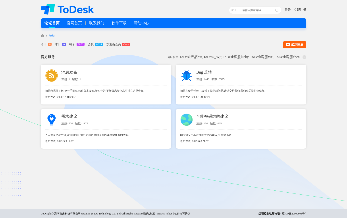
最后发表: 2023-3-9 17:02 (59, 141)
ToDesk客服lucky (236, 57)
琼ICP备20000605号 (293, 213)
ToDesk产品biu (190, 57)
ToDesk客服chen (287, 57)
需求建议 (69, 116)
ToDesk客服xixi (262, 57)
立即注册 (300, 9)
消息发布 (69, 72)
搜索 (277, 10)
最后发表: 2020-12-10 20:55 (60, 97)
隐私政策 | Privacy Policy (158, 213)
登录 (288, 9)
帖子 (234, 10)
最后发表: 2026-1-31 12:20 (195, 97)
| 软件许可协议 (181, 213)
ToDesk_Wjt (212, 57)
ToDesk (42, 35)
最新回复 (294, 44)
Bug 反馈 (204, 72)
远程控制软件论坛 (269, 213)
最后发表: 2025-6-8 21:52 (194, 141)
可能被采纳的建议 (212, 116)
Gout (126, 44)
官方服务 (48, 57)
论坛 (52, 35)
